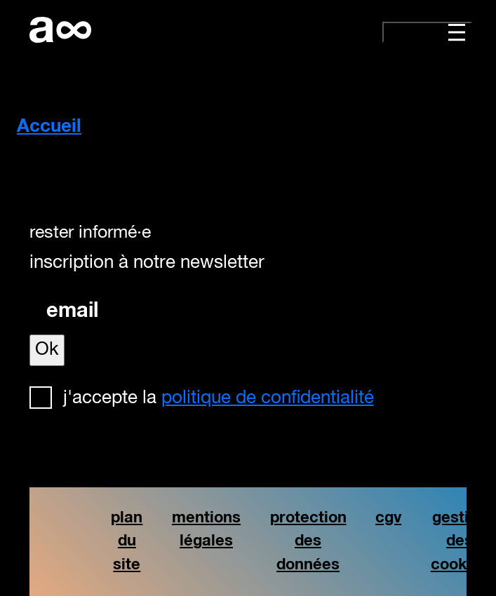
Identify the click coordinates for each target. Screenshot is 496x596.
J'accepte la (218, 398)
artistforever (60, 30)
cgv (388, 518)
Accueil (49, 127)
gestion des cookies (460, 541)
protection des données (308, 541)
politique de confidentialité (267, 398)
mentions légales (206, 530)
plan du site (126, 541)
